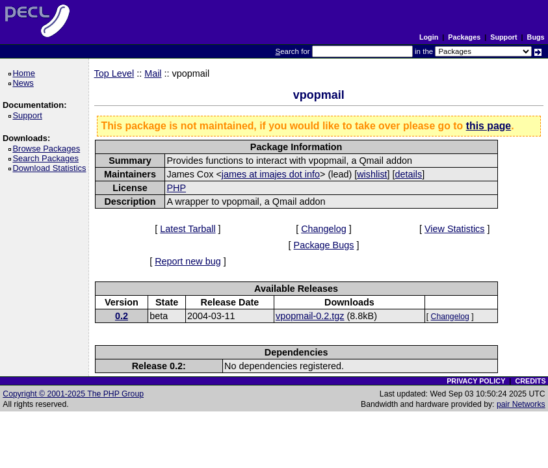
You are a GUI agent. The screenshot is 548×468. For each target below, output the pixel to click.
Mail (152, 73)
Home (25, 73)
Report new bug (188, 261)
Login (428, 37)
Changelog (323, 229)
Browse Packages (48, 148)
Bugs (536, 37)
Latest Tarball (187, 229)
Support (503, 37)
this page (488, 125)
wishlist (372, 174)
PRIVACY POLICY (476, 381)
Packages (464, 37)
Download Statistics (51, 168)
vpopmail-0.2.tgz (310, 316)
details (409, 174)
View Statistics (454, 229)
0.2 (121, 316)
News (25, 83)
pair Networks (521, 404)
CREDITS (530, 381)
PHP (176, 188)
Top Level (114, 73)
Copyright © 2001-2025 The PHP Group (73, 393)
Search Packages (47, 158)
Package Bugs (324, 245)
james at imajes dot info (271, 174)
